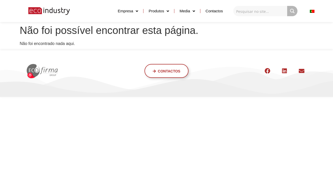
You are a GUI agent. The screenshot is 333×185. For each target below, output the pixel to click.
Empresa (128, 11)
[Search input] (260, 11)
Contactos (214, 11)
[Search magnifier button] (292, 11)
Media (187, 11)
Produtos (159, 11)
